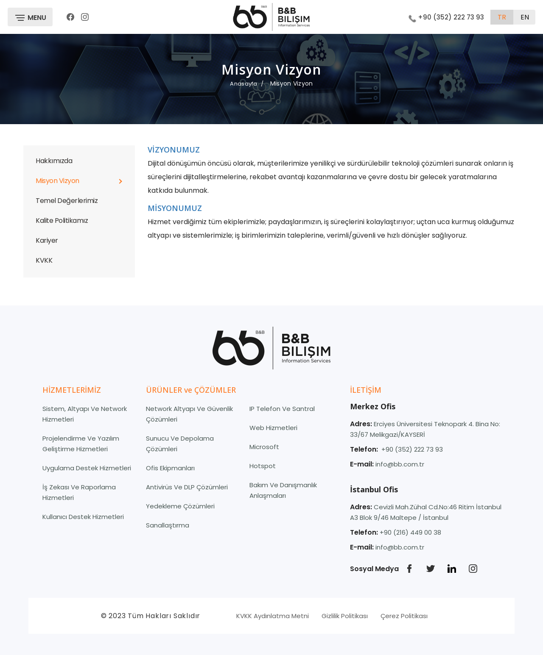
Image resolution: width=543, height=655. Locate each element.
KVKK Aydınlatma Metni (272, 615)
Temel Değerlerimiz (67, 200)
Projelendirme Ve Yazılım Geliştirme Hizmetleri (80, 443)
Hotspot (262, 465)
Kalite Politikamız (62, 220)
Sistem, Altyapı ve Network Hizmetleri (84, 414)
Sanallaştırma (167, 525)
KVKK (44, 260)
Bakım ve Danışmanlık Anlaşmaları (283, 490)
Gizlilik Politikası (345, 615)
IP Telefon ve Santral (282, 408)
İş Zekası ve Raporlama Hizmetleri (79, 492)
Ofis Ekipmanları (170, 467)
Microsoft (264, 446)
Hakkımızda (54, 161)
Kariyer (47, 240)
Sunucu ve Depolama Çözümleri (180, 443)
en (525, 17)
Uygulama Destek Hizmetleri (86, 467)
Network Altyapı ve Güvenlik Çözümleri (189, 414)
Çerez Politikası (404, 615)
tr (502, 17)
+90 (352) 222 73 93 (446, 17)
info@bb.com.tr (399, 464)
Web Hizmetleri (273, 427)
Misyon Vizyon (57, 181)
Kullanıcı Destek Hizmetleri (83, 516)
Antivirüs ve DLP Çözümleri (187, 487)
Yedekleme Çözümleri (180, 506)
